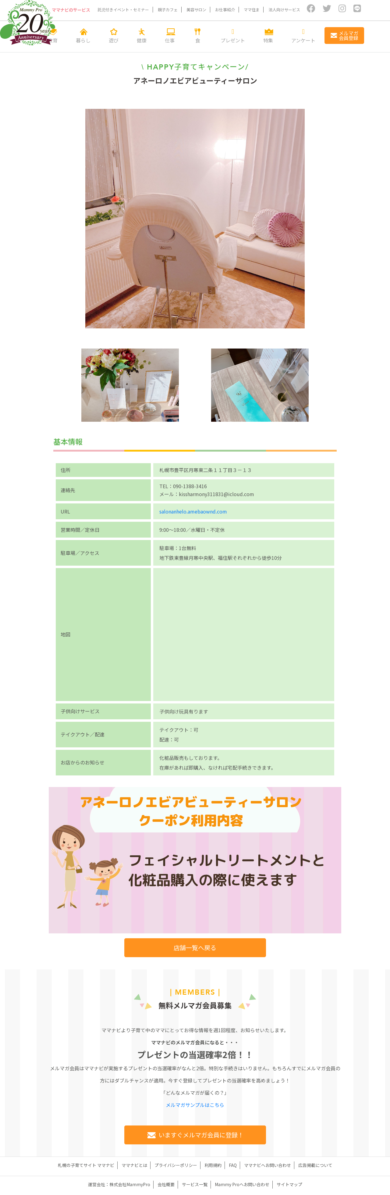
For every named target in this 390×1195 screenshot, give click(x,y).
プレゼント (233, 35)
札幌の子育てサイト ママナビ (86, 1165)
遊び (114, 35)
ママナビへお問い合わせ (267, 1165)
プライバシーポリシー (175, 1165)
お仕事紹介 (225, 10)
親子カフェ (168, 10)
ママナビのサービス (71, 10)
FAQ (233, 1165)
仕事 (170, 35)
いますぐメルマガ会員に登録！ (195, 1134)
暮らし (83, 35)
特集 (268, 35)
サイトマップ (289, 1184)
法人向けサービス (284, 10)
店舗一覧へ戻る (195, 947)
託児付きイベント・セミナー (123, 10)
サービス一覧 (194, 1184)
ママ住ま (252, 10)
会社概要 (166, 1184)
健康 (142, 35)
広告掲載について (315, 1165)
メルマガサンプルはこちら (195, 1104)
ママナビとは (134, 1165)
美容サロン (196, 10)
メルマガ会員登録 (344, 35)
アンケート (303, 35)
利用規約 (213, 1165)
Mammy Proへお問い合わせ (242, 1184)
